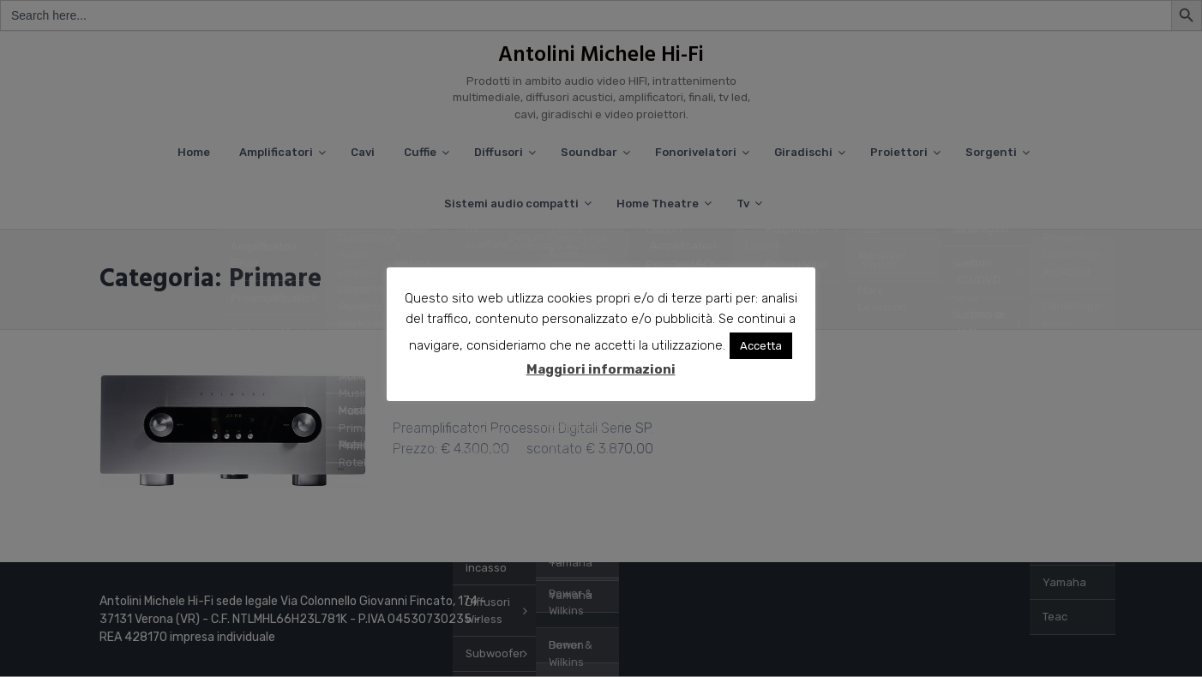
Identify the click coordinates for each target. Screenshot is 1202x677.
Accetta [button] (762, 346)
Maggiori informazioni (601, 370)
